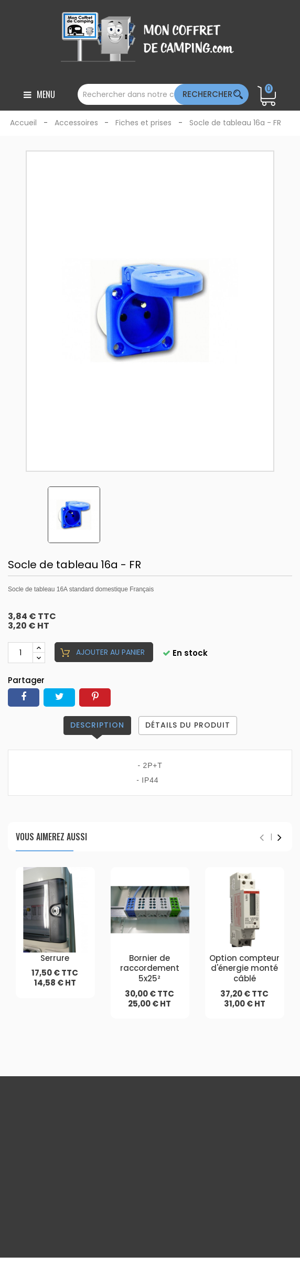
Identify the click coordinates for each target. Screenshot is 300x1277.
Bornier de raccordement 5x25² (149, 968)
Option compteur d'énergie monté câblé (244, 968)
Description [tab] (97, 725)
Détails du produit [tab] (187, 725)
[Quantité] (20, 652)
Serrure (54, 958)
